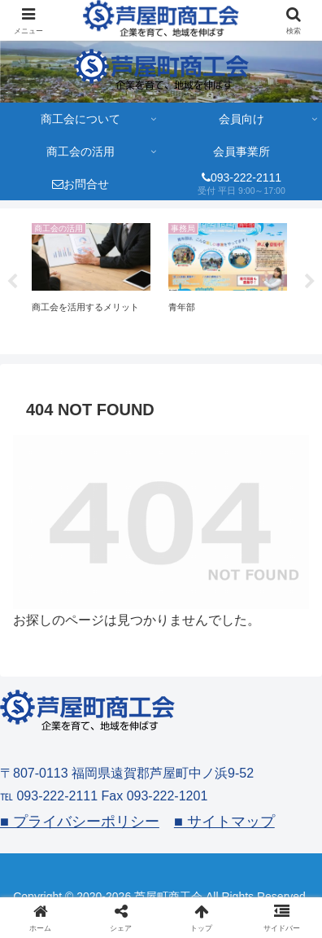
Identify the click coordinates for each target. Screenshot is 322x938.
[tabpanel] (91, 278)
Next (310, 282)
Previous (12, 282)
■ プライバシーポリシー (79, 821)
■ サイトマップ (224, 821)
